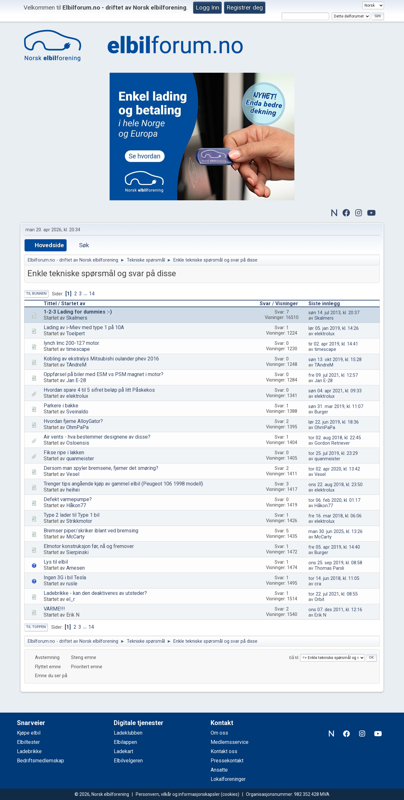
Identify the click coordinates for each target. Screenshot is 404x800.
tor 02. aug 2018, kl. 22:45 (334, 438)
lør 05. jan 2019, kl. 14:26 (333, 328)
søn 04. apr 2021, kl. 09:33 (335, 391)
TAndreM (76, 365)
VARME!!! (54, 609)
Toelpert (75, 333)
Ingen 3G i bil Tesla (65, 577)
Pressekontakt (227, 761)
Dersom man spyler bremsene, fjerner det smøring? (101, 468)
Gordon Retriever (332, 443)
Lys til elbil (56, 562)
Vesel (72, 474)
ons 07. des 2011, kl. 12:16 (335, 609)
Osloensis (77, 443)
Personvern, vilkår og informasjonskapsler (178, 794)
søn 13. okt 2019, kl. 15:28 (335, 359)
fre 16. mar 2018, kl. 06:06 (335, 516)
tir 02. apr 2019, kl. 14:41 (333, 344)
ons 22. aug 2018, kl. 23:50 (335, 484)
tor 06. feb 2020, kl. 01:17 (334, 500)
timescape (78, 349)
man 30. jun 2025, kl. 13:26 (335, 531)
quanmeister (80, 459)
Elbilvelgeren (128, 761)
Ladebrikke (29, 751)
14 (92, 294)
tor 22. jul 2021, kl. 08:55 (333, 594)
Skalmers (76, 318)
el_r (70, 599)
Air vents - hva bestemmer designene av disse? (97, 437)
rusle (71, 584)
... (86, 294)
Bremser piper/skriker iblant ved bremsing (91, 531)
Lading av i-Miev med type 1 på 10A (84, 327)
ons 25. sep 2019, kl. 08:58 (335, 563)
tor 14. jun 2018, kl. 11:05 (333, 578)
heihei (73, 490)
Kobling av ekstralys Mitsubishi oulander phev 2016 (101, 359)
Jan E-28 (76, 380)
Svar (265, 303)
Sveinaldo (77, 412)
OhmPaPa (77, 427)
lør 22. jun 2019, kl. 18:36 (333, 422)
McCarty (75, 537)
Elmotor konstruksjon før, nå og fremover (89, 546)
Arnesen (75, 568)
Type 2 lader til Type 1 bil (71, 515)
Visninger (289, 303)
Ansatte (219, 770)
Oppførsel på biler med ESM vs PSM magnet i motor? (103, 374)
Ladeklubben (128, 733)
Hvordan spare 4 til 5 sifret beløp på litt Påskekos (99, 390)
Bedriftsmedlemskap (40, 761)
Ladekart (123, 751)
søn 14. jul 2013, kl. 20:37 (333, 312)
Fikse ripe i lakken (64, 452)
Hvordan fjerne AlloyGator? (73, 421)
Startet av (73, 303)
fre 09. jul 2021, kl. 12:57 (333, 375)
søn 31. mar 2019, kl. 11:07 (335, 406)
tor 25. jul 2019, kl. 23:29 (333, 453)
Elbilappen (125, 742)
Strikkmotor (79, 521)
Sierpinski (77, 552)
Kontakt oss (224, 751)
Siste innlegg (324, 303)
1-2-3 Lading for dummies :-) (78, 312)
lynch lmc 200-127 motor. (72, 343)
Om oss (219, 733)
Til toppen (36, 627)
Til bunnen (36, 294)
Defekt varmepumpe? (68, 499)
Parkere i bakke (61, 406)
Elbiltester (28, 742)
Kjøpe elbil (28, 733)
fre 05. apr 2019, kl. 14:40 (334, 547)
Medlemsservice (230, 742)
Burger (321, 412)
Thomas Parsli (329, 568)
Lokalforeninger (228, 779)
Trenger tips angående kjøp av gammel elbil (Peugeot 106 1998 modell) (123, 484)
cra (317, 584)
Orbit (319, 599)
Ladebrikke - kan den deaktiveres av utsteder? (95, 593)
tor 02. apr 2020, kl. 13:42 (334, 469)
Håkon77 (76, 505)
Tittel (50, 303)
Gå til (293, 657)
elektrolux (324, 334)
